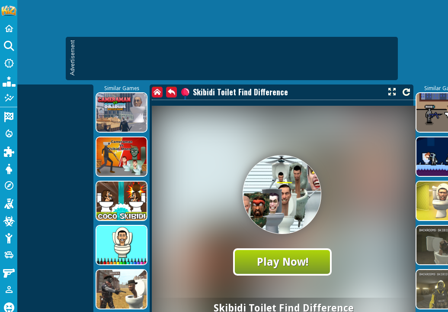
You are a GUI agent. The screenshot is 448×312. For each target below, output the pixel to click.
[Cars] (8, 254)
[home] (157, 92)
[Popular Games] (8, 80)
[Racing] (8, 116)
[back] (171, 92)
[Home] (8, 28)
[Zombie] (8, 220)
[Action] (8, 133)
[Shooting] (8, 202)
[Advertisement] (236, 58)
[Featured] (8, 98)
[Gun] (8, 272)
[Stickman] (8, 237)
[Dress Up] (8, 168)
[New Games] (8, 63)
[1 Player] (8, 289)
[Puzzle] (8, 150)
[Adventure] (8, 185)
